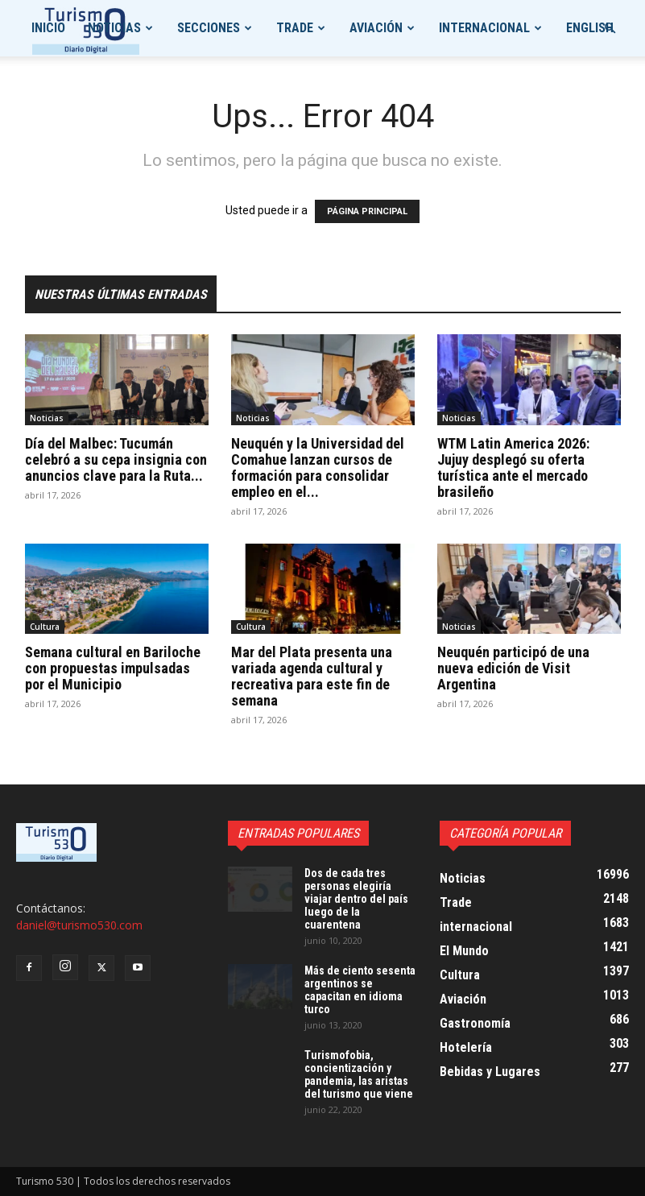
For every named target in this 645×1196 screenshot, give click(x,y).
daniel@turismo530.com (79, 925)
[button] (609, 28)
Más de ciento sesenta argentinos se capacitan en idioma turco (360, 990)
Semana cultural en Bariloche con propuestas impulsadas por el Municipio (113, 668)
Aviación (376, 27)
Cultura (45, 626)
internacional (484, 27)
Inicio (48, 27)
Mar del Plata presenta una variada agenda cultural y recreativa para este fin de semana (311, 676)
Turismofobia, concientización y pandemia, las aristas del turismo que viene (358, 1074)
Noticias (114, 27)
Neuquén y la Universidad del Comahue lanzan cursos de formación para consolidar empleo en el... (317, 467)
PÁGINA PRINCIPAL (367, 211)
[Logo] (85, 28)
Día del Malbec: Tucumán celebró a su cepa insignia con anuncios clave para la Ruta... (116, 459)
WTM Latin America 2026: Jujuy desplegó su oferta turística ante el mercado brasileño (513, 467)
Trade (294, 27)
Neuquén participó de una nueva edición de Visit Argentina (513, 668)
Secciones (208, 27)
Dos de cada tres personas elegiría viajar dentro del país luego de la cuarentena (356, 899)
